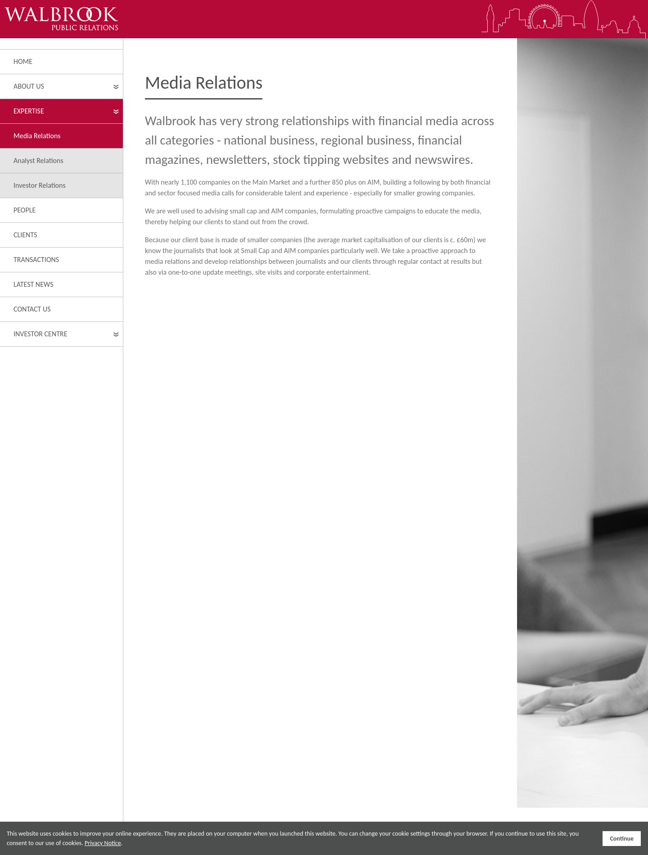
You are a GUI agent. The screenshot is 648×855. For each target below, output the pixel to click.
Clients (25, 235)
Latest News (34, 284)
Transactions (36, 259)
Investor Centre (41, 334)
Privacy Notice (103, 843)
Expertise (29, 111)
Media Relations (37, 135)
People (25, 210)
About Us (29, 86)
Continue (622, 838)
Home (23, 61)
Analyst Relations (38, 160)
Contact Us (32, 309)
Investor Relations (40, 185)
